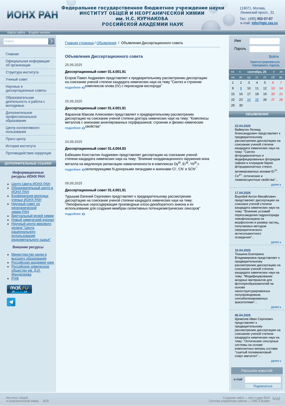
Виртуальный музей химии (32, 216)
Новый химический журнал (32, 220)
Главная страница (79, 43)
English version (39, 32)
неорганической (23, 208)
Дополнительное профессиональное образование (21, 117)
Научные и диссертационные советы (26, 89)
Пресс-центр (16, 139)
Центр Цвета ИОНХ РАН (30, 184)
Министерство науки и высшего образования (29, 257)
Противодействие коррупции (28, 153)
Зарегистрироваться (265, 61)
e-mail (257, 379)
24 (249, 99)
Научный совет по (25, 204)
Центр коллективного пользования (22, 130)
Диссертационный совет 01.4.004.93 (95, 149)
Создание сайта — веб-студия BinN (246, 397)
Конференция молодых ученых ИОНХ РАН (29, 198)
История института (21, 146)
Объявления (106, 43)
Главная (12, 54)
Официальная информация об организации (28, 63)
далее (276, 184)
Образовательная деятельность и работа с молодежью (25, 102)
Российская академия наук (32, 262)
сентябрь (254, 71)
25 (256, 99)
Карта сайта (16, 32)
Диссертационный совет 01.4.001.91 (95, 72)
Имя (257, 40)
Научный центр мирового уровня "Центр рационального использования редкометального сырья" (31, 232)
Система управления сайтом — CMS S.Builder (239, 401)
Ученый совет (17, 79)
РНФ (15, 278)
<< (232, 71)
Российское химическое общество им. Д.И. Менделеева (30, 270)
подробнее (73, 87)
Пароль (257, 48)
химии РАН (20, 212)
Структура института (22, 72)
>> (281, 71)
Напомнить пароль (266, 65)
